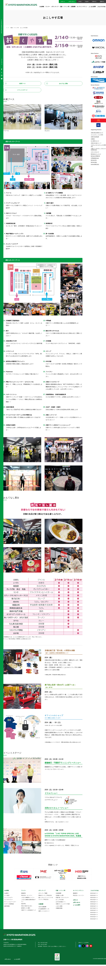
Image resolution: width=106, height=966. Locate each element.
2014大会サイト (94, 916)
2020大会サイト (94, 903)
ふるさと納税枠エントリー (27, 899)
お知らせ (63, 1)
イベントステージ (22, 91)
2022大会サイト (94, 899)
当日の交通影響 (42, 908)
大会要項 (6, 894)
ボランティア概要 (43, 894)
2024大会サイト (94, 894)
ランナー (47, 6)
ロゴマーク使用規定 (9, 905)
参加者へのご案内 (25, 909)
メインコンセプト (8, 899)
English (87, 1)
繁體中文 (102, 1)
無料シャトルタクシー (44, 912)
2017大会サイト (94, 909)
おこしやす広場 (59, 901)
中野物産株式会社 (95, 158)
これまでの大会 (101, 6)
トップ (7, 27)
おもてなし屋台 (63, 84)
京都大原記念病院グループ (97, 132)
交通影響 (73, 6)
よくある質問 (92, 6)
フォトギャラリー (8, 901)
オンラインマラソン (82, 6)
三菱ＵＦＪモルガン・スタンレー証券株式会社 (98, 149)
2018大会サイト (94, 907)
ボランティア (55, 6)
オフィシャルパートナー (10, 903)
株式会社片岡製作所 (95, 156)
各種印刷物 (7, 907)
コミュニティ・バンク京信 (97, 134)
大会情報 (41, 6)
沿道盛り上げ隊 (59, 896)
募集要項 (23, 894)
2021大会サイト (94, 901)
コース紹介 (7, 896)
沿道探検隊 (58, 894)
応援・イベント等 (64, 6)
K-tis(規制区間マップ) (44, 910)
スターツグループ (95, 152)
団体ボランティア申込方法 (45, 896)
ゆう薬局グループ (95, 140)
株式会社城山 (94, 162)
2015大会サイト (94, 913)
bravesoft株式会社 (95, 164)
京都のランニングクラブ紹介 (63, 905)
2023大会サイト (94, 896)
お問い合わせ (72, 1)
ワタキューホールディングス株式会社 (98, 145)
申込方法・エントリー (26, 896)
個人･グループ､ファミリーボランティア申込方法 (46, 899)
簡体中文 (94, 1)
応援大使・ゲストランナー (62, 899)
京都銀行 (93, 138)
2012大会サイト (94, 920)
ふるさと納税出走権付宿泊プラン (28, 902)
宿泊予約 (23, 905)
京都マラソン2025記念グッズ (28, 911)
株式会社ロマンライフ (96, 154)
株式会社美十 (94, 160)
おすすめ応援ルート (61, 903)
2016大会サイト (94, 911)
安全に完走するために (26, 907)
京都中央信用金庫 (95, 136)
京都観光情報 (59, 909)
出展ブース (22, 84)
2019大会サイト (94, 905)
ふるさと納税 (59, 907)
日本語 (79, 1)
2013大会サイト (94, 918)
